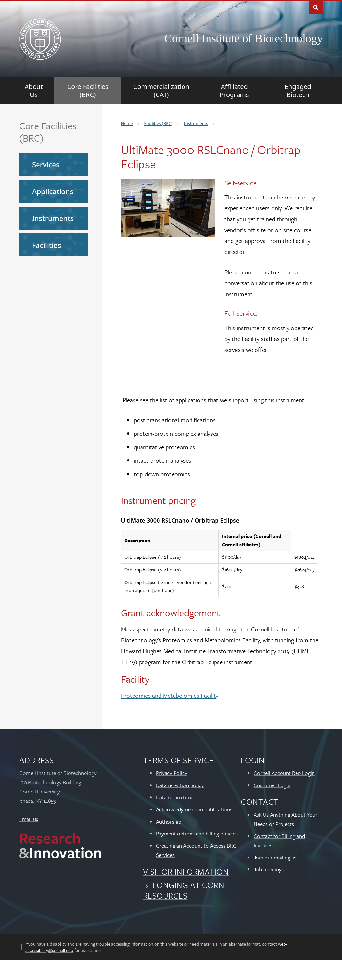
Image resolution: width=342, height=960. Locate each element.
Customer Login (272, 785)
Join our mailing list (276, 857)
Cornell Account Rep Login (284, 773)
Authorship (168, 822)
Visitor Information (186, 871)
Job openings (269, 869)
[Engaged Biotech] (298, 90)
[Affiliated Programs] (234, 90)
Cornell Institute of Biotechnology (243, 38)
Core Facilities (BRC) (47, 132)
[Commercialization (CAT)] (161, 90)
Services (46, 164)
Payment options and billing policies (197, 833)
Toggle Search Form (316, 7)
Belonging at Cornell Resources (190, 890)
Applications (52, 191)
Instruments (53, 218)
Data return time (174, 797)
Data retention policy (180, 785)
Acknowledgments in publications (194, 809)
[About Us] (34, 90)
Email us (28, 819)
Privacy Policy (171, 773)
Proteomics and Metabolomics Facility (169, 695)
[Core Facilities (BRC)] (87, 90)
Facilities (46, 245)
